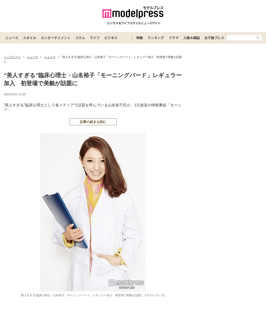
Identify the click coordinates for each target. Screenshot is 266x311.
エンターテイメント (55, 38)
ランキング (156, 38)
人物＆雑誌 (191, 38)
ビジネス (110, 38)
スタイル (29, 38)
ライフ (95, 38)
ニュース (11, 38)
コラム (80, 38)
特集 (139, 38)
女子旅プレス (214, 38)
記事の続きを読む (93, 122)
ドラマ (174, 38)
